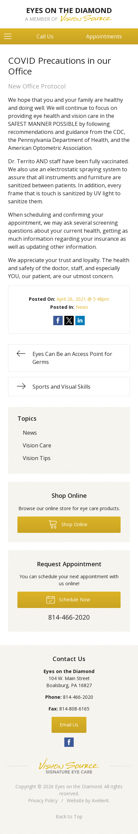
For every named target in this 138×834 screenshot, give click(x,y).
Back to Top (69, 816)
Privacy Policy (43, 800)
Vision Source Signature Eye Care (69, 766)
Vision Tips (37, 458)
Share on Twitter (69, 320)
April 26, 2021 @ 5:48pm (83, 299)
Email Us (69, 724)
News (82, 307)
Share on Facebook (58, 320)
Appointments (104, 36)
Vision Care (37, 445)
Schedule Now (68, 599)
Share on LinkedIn (80, 320)
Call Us (45, 36)
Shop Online (67, 524)
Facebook (69, 742)
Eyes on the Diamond (78, 786)
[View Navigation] (10, 36)
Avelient (100, 800)
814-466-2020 (78, 697)
